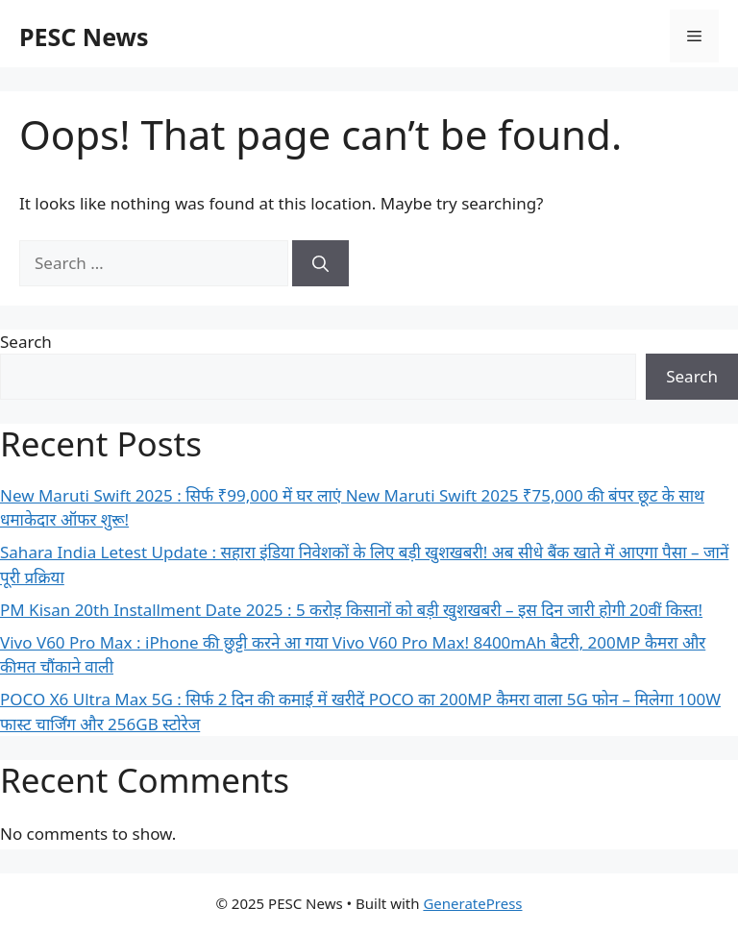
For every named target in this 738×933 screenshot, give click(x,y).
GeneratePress (472, 903)
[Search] (320, 263)
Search (26, 342)
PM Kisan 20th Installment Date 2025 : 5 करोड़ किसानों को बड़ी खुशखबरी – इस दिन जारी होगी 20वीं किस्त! (351, 610)
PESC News (84, 36)
